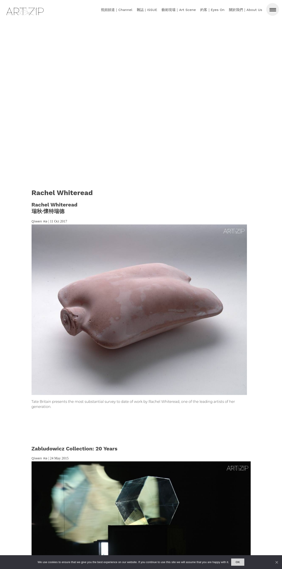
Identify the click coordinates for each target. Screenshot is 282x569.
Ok (238, 562)
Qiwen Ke (40, 221)
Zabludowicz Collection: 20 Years (74, 449)
